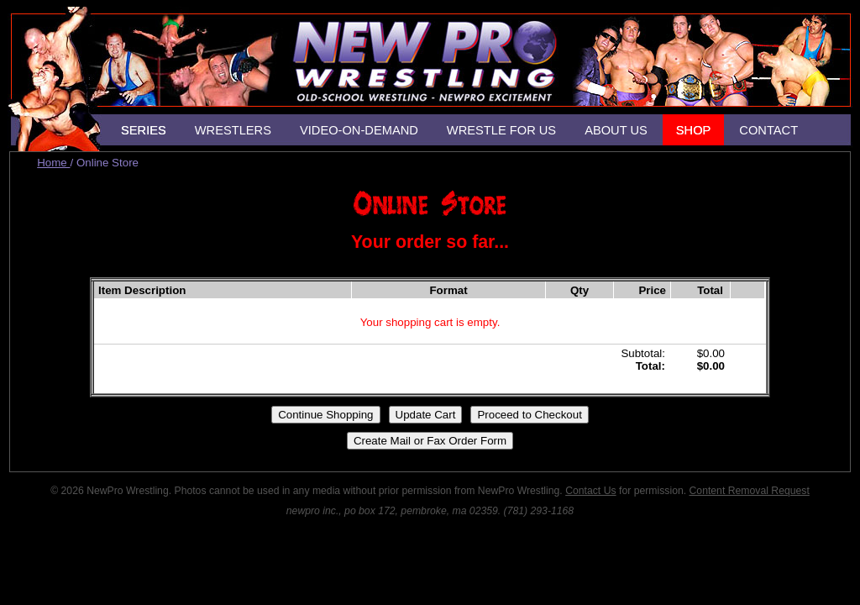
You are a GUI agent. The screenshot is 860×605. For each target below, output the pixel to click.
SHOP (693, 130)
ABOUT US (616, 130)
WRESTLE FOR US (501, 130)
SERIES (143, 130)
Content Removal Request (750, 491)
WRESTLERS (233, 130)
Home (53, 162)
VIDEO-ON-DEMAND (359, 130)
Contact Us (590, 491)
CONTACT (768, 130)
